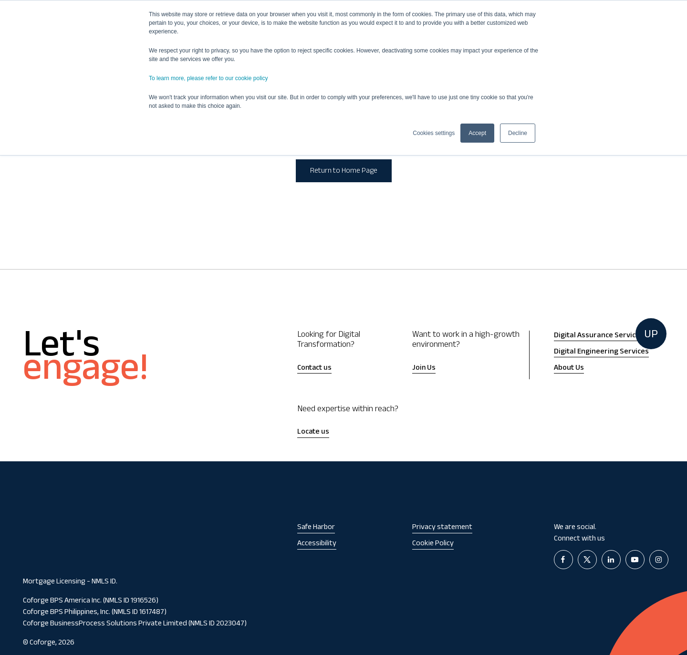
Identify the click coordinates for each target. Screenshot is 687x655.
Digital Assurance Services (599, 336)
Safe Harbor (316, 527)
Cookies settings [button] (434, 133)
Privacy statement (442, 527)
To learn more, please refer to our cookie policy (208, 78)
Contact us (314, 368)
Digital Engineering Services (601, 352)
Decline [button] (517, 133)
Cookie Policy (433, 544)
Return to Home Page (343, 171)
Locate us (313, 432)
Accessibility (316, 544)
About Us (569, 368)
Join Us (424, 368)
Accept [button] (477, 133)
